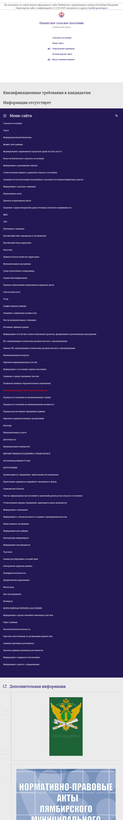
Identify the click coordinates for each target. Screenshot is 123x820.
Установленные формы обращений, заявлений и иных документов (35, 503)
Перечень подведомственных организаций (23, 418)
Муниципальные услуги (14, 432)
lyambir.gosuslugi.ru (97, 8)
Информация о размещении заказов (20, 165)
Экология (7, 250)
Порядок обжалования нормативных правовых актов (28, 285)
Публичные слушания (13, 229)
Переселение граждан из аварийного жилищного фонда (30, 482)
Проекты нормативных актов (17, 201)
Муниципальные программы (17, 264)
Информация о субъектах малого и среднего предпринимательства (35, 517)
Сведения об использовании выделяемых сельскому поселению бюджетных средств (43, 180)
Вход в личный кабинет (63, 59)
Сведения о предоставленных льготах (21, 376)
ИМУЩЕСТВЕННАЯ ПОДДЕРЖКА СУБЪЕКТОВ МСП (26, 454)
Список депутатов (11, 292)
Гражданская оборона (13, 489)
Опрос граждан (10, 622)
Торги (6, 130)
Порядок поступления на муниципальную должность (28, 404)
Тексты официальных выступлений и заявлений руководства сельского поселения (42, 496)
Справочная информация (15, 278)
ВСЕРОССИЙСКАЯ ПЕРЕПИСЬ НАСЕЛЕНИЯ (22, 608)
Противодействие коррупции (17, 243)
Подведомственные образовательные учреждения (27, 383)
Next (118, 804)
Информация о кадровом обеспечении (21, 657)
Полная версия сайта (62, 54)
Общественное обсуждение (16, 524)
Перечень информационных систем (20, 362)
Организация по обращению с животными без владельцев (30, 475)
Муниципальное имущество (16, 447)
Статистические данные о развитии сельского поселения (30, 173)
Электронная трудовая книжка (17, 566)
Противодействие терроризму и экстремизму (24, 236)
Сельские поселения (61, 38)
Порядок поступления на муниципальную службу (27, 397)
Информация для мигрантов (16, 545)
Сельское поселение (12, 123)
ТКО (5, 222)
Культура (7, 425)
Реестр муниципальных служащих (19, 320)
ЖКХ (5, 215)
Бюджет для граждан (13, 144)
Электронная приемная (63, 49)
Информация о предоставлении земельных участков (28, 615)
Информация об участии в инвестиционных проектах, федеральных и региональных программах (49, 334)
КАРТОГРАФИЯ (10, 468)
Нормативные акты (12, 194)
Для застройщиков (12, 594)
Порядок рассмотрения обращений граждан (24, 411)
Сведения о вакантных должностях (20, 313)
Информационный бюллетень (17, 137)
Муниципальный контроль (16, 355)
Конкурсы (8, 601)
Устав (5, 299)
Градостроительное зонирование (18, 271)
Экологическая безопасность (16, 629)
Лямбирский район (61, 27)
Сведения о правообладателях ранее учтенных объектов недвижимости (37, 208)
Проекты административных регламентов (23, 650)
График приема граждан (14, 306)
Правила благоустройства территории (21, 257)
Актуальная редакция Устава (16, 461)
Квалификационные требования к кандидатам (25, 390)
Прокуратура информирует (16, 538)
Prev (5, 804)
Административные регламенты (18, 643)
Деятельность (9, 440)
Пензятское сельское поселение (61, 23)
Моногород (8, 587)
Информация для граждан (15, 531)
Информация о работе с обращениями (21, 664)
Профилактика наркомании (16, 580)
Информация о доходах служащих (19, 187)
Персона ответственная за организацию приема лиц (28, 636)
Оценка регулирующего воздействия (20, 559)
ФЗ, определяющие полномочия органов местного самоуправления (35, 341)
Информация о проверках (15, 510)
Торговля (7, 552)
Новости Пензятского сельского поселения (23, 158)
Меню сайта (57, 43)
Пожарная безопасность (14, 573)
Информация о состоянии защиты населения (24, 369)
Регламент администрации (16, 327)
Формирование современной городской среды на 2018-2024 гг (32, 151)
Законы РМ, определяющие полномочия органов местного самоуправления (39, 348)
